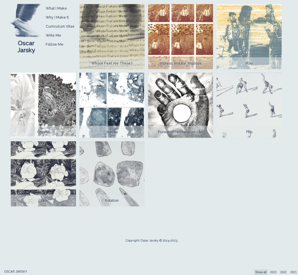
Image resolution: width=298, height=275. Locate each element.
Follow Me (54, 44)
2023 (273, 272)
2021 (293, 272)
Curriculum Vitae (60, 26)
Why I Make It (57, 17)
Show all (261, 272)
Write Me (53, 35)
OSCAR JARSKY (15, 271)
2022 (283, 272)
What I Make (56, 8)
